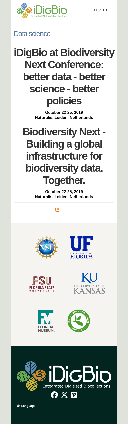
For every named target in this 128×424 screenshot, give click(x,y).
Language (28, 406)
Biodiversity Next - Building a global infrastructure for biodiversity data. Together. (64, 156)
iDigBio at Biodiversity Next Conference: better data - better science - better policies (64, 77)
